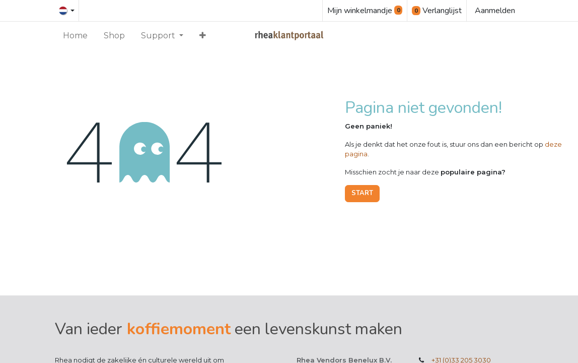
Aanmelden (495, 10)
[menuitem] (75, 36)
